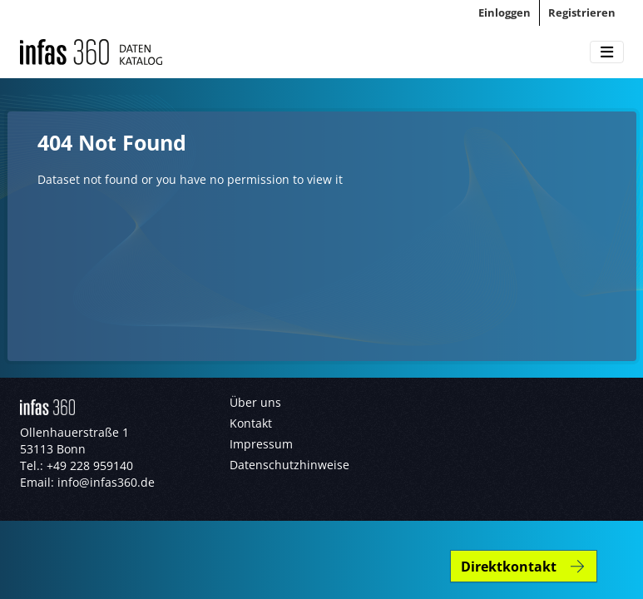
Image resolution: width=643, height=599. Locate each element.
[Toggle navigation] (607, 52)
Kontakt (251, 423)
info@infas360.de (106, 482)
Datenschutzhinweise (289, 465)
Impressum (261, 444)
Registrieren (582, 12)
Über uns (255, 402)
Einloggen (504, 12)
